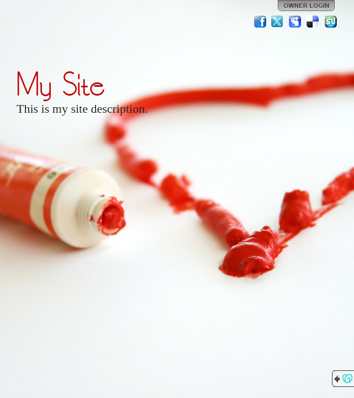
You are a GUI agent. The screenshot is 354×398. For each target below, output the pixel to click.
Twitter (278, 21)
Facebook (260, 21)
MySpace (295, 21)
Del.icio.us (313, 21)
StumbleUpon (331, 21)
